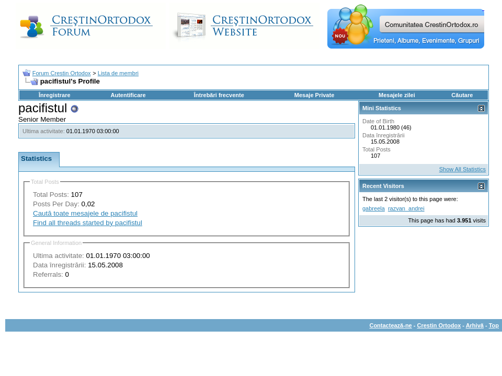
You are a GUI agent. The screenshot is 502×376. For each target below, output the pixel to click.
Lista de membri (118, 73)
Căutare (462, 95)
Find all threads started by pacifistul (87, 223)
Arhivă (475, 325)
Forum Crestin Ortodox (61, 73)
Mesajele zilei (397, 95)
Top (494, 325)
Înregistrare (55, 95)
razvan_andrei (406, 208)
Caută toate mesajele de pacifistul (85, 213)
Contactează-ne (390, 325)
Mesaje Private (314, 95)
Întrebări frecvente (219, 95)
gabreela (373, 208)
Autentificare (127, 95)
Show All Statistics (462, 169)
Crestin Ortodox (439, 325)
